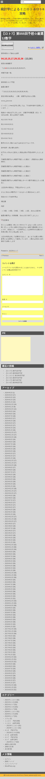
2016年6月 (8, 671)
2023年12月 (9, 460)
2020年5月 (8, 561)
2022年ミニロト (12, 725)
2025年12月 (9, 404)
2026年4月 (8, 395)
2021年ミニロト (10, 700)
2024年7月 (8, 444)
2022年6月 (8, 502)
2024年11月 (9, 435)
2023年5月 (8, 477)
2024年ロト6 (9, 714)
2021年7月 (8, 528)
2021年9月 (8, 523)
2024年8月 (8, 442)
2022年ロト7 (9, 709)
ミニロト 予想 (10, 721)
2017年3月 (8, 650)
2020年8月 (8, 554)
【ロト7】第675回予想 (13, 371)
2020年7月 (8, 556)
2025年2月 (8, 428)
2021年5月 (8, 533)
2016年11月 (9, 659)
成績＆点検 (9, 744)
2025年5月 (8, 421)
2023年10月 (9, 465)
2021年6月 (8, 530)
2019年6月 (8, 587)
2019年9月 (8, 580)
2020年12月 (9, 545)
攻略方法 (8, 746)
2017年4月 (8, 647)
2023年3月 (8, 481)
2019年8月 (8, 582)
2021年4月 (8, 535)
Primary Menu (1, 1)
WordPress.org (10, 766)
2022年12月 (9, 488)
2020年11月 (9, 547)
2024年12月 (9, 432)
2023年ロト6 (11, 732)
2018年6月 (8, 615)
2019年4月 (8, 591)
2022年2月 (8, 512)
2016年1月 (8, 683)
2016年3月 (8, 678)
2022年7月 (8, 500)
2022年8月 (8, 498)
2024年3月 (8, 453)
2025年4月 (8, 423)
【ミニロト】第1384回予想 (14, 375)
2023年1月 (8, 486)
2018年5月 (8, 617)
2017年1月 (8, 654)
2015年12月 (9, 685)
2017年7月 (8, 640)
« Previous (5, 255)
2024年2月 (8, 456)
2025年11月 (9, 407)
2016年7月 (8, 668)
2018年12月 (9, 601)
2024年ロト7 (9, 716)
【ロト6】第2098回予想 (13, 373)
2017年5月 (8, 645)
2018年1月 (8, 626)
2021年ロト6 (9, 702)
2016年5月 (8, 673)
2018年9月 (8, 608)
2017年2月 (8, 652)
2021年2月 (8, 540)
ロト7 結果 (9, 739)
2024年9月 (8, 439)
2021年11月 (9, 519)
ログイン (8, 759)
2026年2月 (8, 400)
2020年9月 (8, 552)
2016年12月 (9, 657)
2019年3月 (8, 594)
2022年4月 (8, 507)
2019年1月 (8, 598)
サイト (4, 314)
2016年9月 (8, 664)
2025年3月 (8, 425)
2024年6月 (8, 446)
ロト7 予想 (9, 737)
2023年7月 (8, 472)
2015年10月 (9, 690)
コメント (6, 274)
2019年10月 (9, 577)
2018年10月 (9, 605)
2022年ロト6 (9, 707)
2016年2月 (8, 680)
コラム (7, 718)
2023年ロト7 (13, 251)
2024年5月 (8, 449)
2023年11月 (9, 463)
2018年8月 (8, 610)
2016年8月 (8, 666)
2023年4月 (8, 479)
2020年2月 (8, 568)
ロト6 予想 (9, 730)
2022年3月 (8, 509)
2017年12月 (9, 629)
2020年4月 (8, 563)
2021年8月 (8, 526)
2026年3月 (8, 397)
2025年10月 (9, 409)
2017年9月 (8, 636)
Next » (41, 255)
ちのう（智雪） (35, 47)
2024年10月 (9, 437)
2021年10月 (9, 521)
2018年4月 (8, 619)
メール (5, 306)
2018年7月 (8, 612)
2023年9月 (8, 467)
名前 (4, 299)
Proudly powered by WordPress (13, 775)
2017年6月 (8, 643)
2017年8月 (8, 638)
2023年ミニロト (12, 728)
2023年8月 (8, 470)
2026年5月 (8, 392)
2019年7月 (8, 584)
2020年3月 (8, 566)
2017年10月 (9, 633)
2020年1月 (8, 570)
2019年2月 (8, 596)
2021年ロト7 (9, 704)
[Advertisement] (15, 349)
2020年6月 (8, 559)
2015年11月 (9, 687)
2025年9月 (8, 411)
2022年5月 (8, 505)
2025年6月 (8, 418)
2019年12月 (9, 573)
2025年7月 (8, 416)
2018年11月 (9, 603)
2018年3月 (8, 622)
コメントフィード (11, 764)
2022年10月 (9, 493)
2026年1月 (8, 402)
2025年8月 (8, 414)
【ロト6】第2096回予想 (13, 382)
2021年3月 (8, 537)
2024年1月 (8, 458)
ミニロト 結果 (10, 723)
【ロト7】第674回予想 (13, 380)
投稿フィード (9, 761)
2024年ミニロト (10, 711)
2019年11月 (9, 575)
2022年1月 (8, 514)
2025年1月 (8, 430)
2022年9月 (8, 495)
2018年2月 (8, 624)
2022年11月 (9, 491)
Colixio (39, 775)
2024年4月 (8, 451)
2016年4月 (8, 675)
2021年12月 (9, 516)
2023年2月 (8, 484)
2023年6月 (8, 474)
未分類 (7, 749)
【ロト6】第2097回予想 (13, 378)
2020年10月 (9, 549)
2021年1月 (8, 542)
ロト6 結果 (9, 735)
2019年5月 (8, 589)
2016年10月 (9, 661)
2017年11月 (9, 631)
